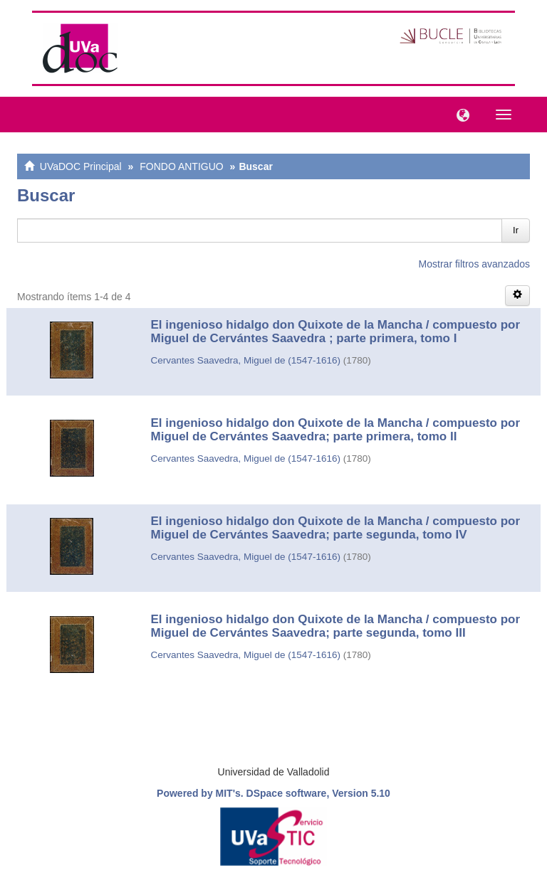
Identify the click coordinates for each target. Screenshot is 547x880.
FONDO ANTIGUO (181, 166)
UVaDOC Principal (81, 166)
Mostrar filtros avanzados (474, 264)
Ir (516, 230)
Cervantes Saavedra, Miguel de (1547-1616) (245, 360)
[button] (459, 114)
